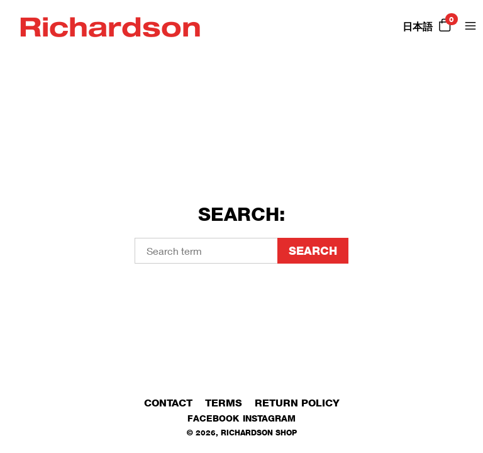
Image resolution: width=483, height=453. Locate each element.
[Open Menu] (470, 25)
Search (313, 251)
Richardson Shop (259, 432)
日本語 (417, 27)
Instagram (269, 418)
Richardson (110, 25)
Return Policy (297, 403)
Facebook (213, 418)
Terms (223, 403)
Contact (168, 403)
